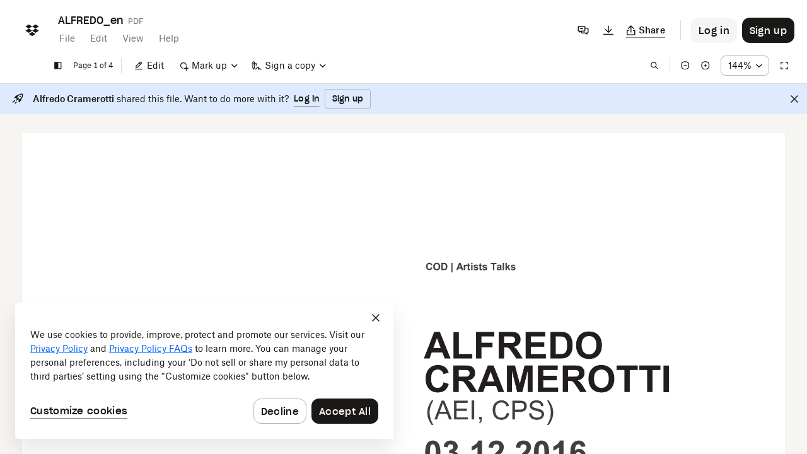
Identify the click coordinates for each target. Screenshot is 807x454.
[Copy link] (646, 30)
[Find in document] (654, 65)
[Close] (794, 99)
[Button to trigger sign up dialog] (768, 30)
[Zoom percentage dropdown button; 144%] (745, 65)
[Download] (608, 30)
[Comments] (583, 30)
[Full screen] (784, 65)
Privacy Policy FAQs (150, 348)
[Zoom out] (685, 65)
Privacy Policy (59, 348)
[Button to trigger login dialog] (714, 30)
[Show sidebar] (58, 65)
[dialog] (204, 371)
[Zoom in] (705, 65)
